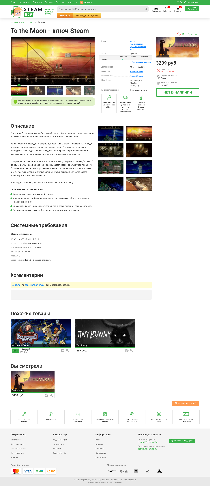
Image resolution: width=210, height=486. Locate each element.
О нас (97, 440)
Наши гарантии (17, 453)
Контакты (99, 449)
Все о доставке (17, 444)
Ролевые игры (136, 44)
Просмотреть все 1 (185, 403)
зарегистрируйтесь (34, 285)
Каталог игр (58, 444)
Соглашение (100, 453)
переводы (141, 62)
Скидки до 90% (59, 453)
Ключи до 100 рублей (87, 15)
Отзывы (99, 444)
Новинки (65, 15)
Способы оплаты (18, 449)
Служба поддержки (187, 2)
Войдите (16, 285)
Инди (132, 41)
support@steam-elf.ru (148, 442)
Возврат (14, 457)
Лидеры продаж (60, 440)
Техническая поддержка (182, 441)
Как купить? (16, 440)
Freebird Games (136, 71)
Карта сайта (100, 457)
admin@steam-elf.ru (147, 449)
